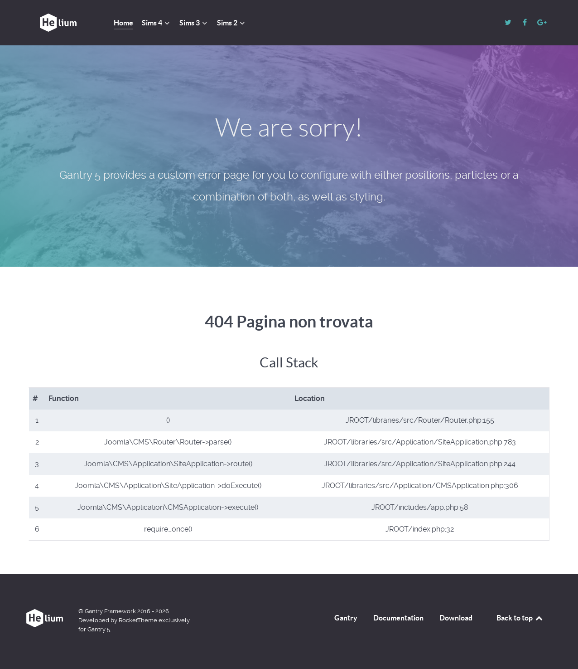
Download (455, 618)
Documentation (398, 618)
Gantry (345, 618)
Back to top (520, 618)
